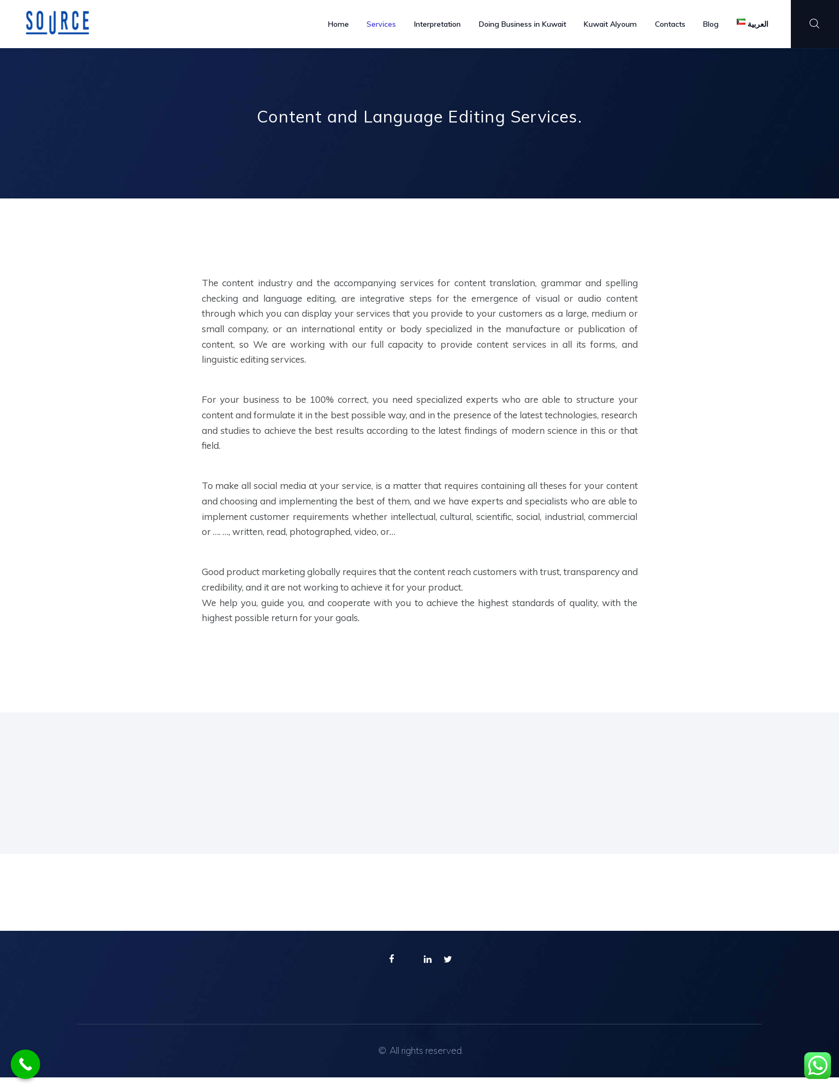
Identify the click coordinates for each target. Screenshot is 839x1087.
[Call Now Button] (25, 1064)
